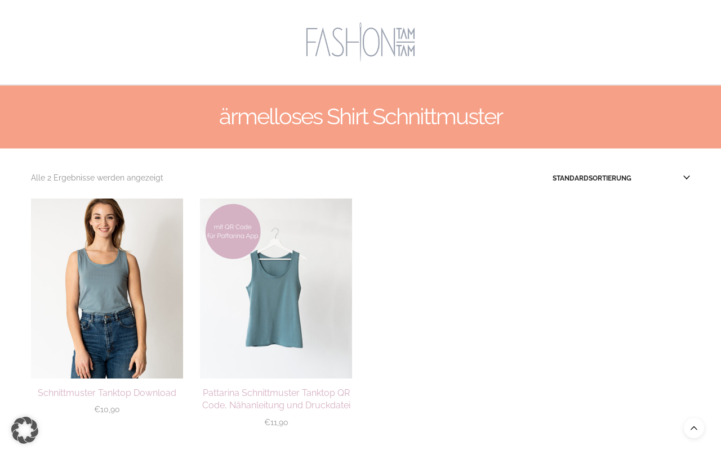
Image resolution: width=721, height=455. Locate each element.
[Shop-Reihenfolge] (621, 178)
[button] (25, 430)
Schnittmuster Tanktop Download (107, 393)
